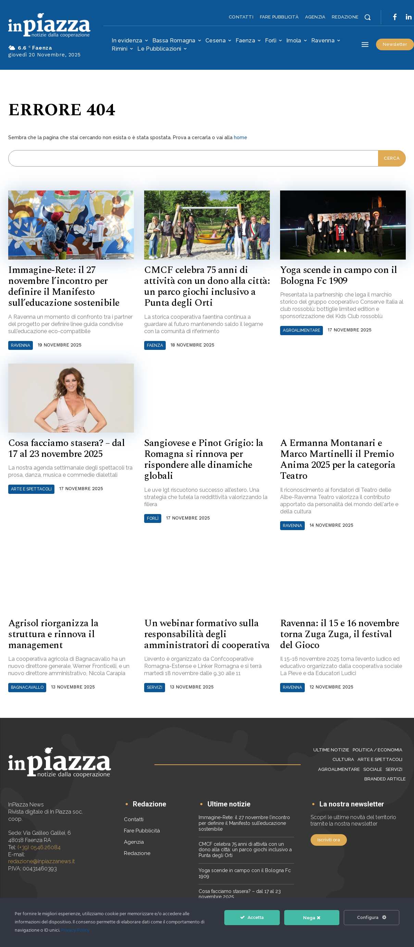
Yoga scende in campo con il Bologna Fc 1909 (338, 275)
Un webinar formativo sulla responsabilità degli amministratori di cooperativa (207, 634)
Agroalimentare (301, 330)
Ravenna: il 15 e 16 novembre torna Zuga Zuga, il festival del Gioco (339, 634)
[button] (367, 17)
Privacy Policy (75, 930)
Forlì (153, 518)
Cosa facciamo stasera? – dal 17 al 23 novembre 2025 (66, 448)
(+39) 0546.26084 (39, 847)
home (240, 137)
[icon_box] (145, 804)
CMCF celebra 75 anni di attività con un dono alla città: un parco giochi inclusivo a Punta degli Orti (207, 287)
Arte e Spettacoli (31, 489)
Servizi (154, 687)
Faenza (155, 345)
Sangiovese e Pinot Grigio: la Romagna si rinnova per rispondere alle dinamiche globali (203, 460)
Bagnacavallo (27, 687)
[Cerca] (392, 158)
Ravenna (20, 345)
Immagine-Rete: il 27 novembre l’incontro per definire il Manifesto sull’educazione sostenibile (64, 287)
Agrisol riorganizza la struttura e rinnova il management (53, 634)
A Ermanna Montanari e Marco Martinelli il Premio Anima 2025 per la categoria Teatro (338, 460)
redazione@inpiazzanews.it (41, 861)
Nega (312, 917)
